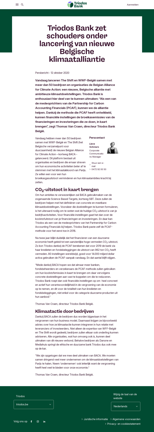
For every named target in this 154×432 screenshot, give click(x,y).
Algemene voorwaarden (125, 419)
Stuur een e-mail (96, 164)
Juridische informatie (94, 419)
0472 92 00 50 (97, 169)
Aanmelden (132, 4)
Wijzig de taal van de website (125, 396)
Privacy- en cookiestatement (123, 423)
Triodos (20, 396)
